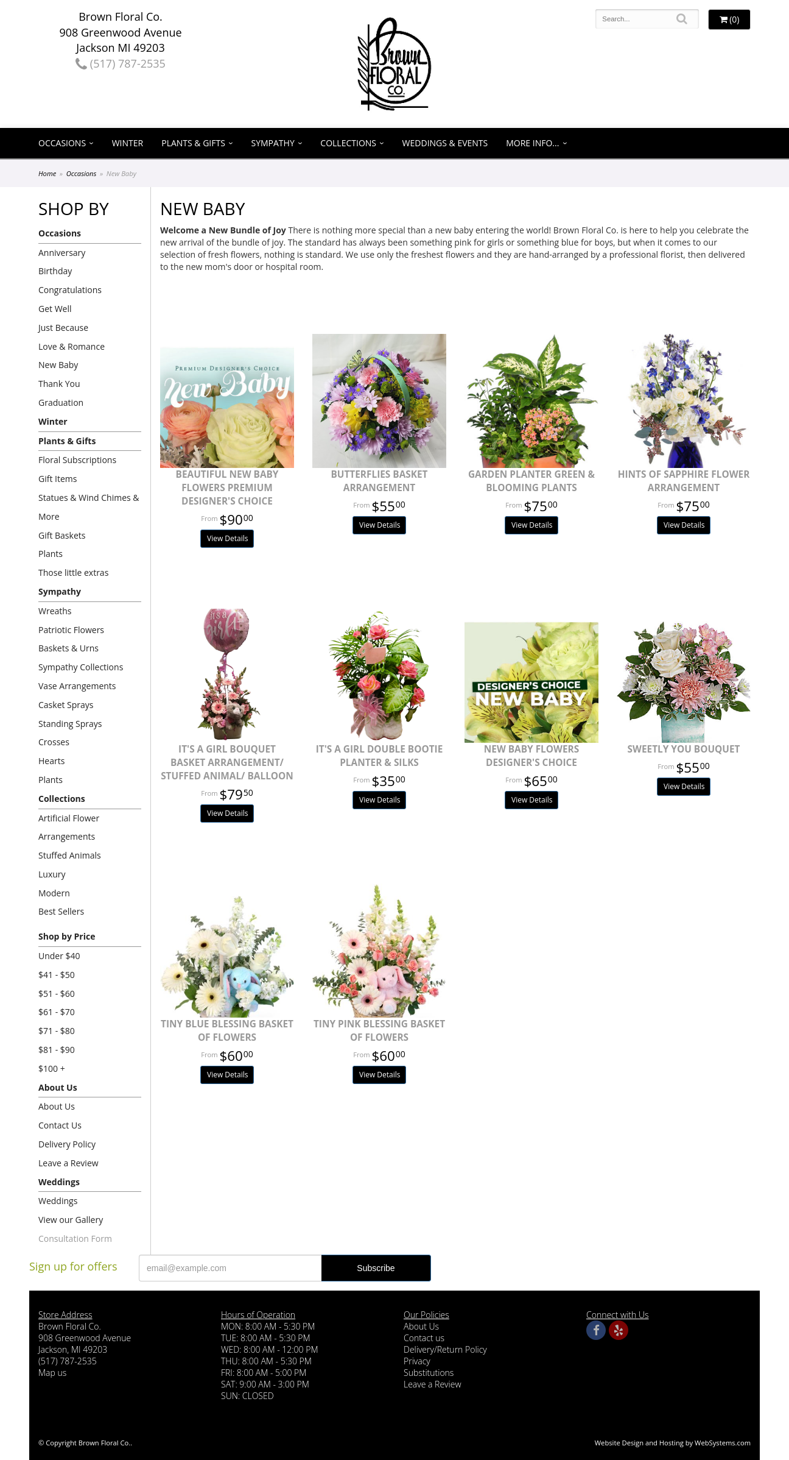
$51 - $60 (56, 993)
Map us (52, 1372)
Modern (54, 893)
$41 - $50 (56, 974)
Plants (50, 553)
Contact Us (60, 1125)
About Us (57, 1087)
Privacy (417, 1361)
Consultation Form (75, 1238)
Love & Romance (71, 346)
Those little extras (73, 572)
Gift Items (57, 478)
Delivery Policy (67, 1144)
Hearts (51, 761)
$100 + (51, 1068)
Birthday (55, 271)
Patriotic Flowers (71, 630)
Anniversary (61, 252)
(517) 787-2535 (120, 63)
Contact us (424, 1338)
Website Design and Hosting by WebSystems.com (673, 1442)
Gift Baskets (61, 535)
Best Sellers (61, 911)
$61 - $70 (56, 1012)
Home (47, 173)
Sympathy (273, 143)
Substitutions (429, 1372)
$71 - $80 (56, 1031)
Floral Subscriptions (77, 460)
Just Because (63, 327)
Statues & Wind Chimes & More (88, 507)
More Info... (532, 143)
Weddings (59, 1182)
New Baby (58, 364)
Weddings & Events (445, 143)
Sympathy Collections (80, 667)
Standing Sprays (70, 723)
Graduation (60, 402)
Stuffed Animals (69, 855)
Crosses (53, 742)
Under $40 (59, 956)
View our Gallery (70, 1219)
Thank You (59, 383)
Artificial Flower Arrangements (68, 827)
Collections (348, 143)
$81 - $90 (56, 1049)
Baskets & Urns (68, 648)
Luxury (52, 874)
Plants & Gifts (193, 143)
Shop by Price (66, 936)
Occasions (62, 143)
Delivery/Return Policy (445, 1349)
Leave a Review (68, 1163)
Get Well (55, 308)
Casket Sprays (66, 705)
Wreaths (55, 611)
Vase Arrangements (77, 686)
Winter (128, 143)
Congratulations (70, 290)
